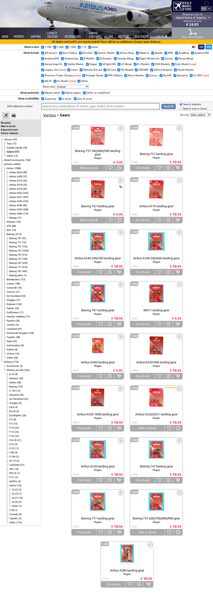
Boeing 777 (15, 267)
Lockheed (12, 329)
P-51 (12, 477)
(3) (17, 411)
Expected (50, 98)
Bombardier (13, 279)
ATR (9, 226)
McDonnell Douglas (17, 333)
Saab (10, 341)
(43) (23, 296)
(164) (28, 160)
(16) (14, 230)
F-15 (12, 432)
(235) (25, 263)
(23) (26, 399)
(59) (16, 357)
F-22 (12, 444)
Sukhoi (11, 349)
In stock (66, 98)
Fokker (11, 308)
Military (8, 362)
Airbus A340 (16, 205)
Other (10, 156)
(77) (18, 300)
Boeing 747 (15, 254)
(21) (19, 217)
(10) (24, 242)
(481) (25, 271)
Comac (11, 283)
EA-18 (12, 411)
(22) (15, 341)
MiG (11, 469)
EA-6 (12, 407)
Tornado (14, 514)
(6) (20, 514)
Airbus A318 (16, 184)
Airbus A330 (16, 201)
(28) (17, 320)
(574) (25, 267)
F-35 (12, 448)
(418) (25, 201)
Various (8, 139)
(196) (25, 259)
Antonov (11, 221)
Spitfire (13, 481)
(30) (25, 180)
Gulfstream (13, 312)
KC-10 (12, 460)
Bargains (6, 122)
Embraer (11, 304)
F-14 (12, 427)
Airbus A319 (16, 189)
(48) (18, 337)
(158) (31, 333)
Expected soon (9, 129)
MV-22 (13, 473)
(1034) (25, 250)
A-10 (12, 374)
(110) (25, 213)
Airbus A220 (16, 172)
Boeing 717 (15, 242)
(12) (18, 390)
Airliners (9, 164)
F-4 (11, 419)
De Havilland (14, 296)
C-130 (12, 390)
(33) (25, 184)
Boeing (11, 234)
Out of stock (84, 98)
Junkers (11, 324)
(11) (17, 448)
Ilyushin (11, 320)
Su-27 (15, 497)
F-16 (12, 436)
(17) (17, 151)
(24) (17, 427)
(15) (14, 143)
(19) (19, 287)
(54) (25, 147)
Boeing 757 (15, 259)
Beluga (13, 217)
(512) (25, 254)
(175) (19, 522)
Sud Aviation (14, 345)
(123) (22, 279)
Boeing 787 (15, 271)
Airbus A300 (16, 176)
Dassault (14, 395)
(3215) (18, 234)
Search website (191, 104)
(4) (17, 324)
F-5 (11, 423)
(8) (22, 345)
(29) (17, 308)
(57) (25, 176)
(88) (14, 226)
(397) (25, 197)
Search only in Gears (194, 108)
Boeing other (16, 275)
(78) (18, 221)
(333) (25, 193)
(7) (16, 510)
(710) (16, 362)
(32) (17, 436)
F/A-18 (13, 440)
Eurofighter (15, 415)
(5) (21, 366)
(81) (20, 329)
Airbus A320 (16, 193)
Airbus (10, 168)
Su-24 (15, 493)
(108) (17, 283)
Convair (11, 292)
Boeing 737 (15, 250)
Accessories (13, 366)
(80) (25, 205)
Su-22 (15, 489)
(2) (17, 456)
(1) (25, 275)
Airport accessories (14, 160)
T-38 (12, 510)
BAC (9, 230)
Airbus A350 (16, 209)
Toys (9, 143)
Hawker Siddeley (16, 316)
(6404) (17, 164)
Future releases (9, 133)
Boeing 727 (15, 246)
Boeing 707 (15, 238)
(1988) (17, 168)
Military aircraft (15, 370)
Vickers (11, 353)
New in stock (8, 126)
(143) (19, 304)
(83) (25, 189)
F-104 (12, 456)
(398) (25, 209)
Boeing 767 (15, 263)
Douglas (11, 300)
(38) (21, 395)
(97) (15, 139)
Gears (11, 151)
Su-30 (15, 502)
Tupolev (11, 337)
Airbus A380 (16, 213)
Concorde (12, 287)
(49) (25, 172)
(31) (19, 440)
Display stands (15, 147)
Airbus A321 (16, 197)
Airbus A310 (16, 180)
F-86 (12, 452)
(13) (16, 156)
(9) (20, 403)
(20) (21, 378)
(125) (25, 246)
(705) (27, 370)
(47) (24, 238)
